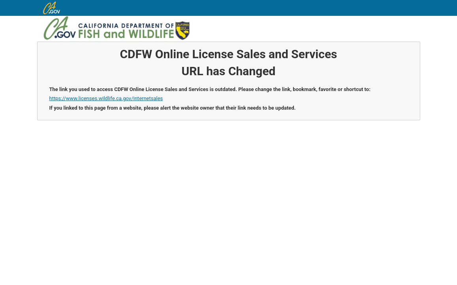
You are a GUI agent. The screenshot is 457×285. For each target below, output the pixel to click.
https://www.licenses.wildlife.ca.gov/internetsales (106, 98)
